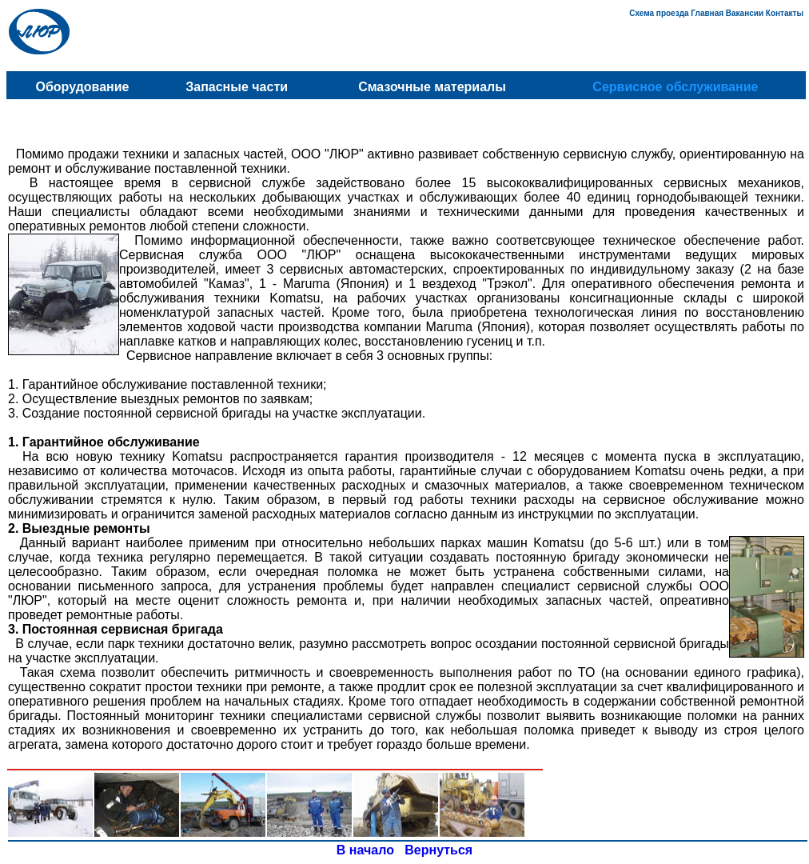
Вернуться (438, 850)
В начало (365, 850)
